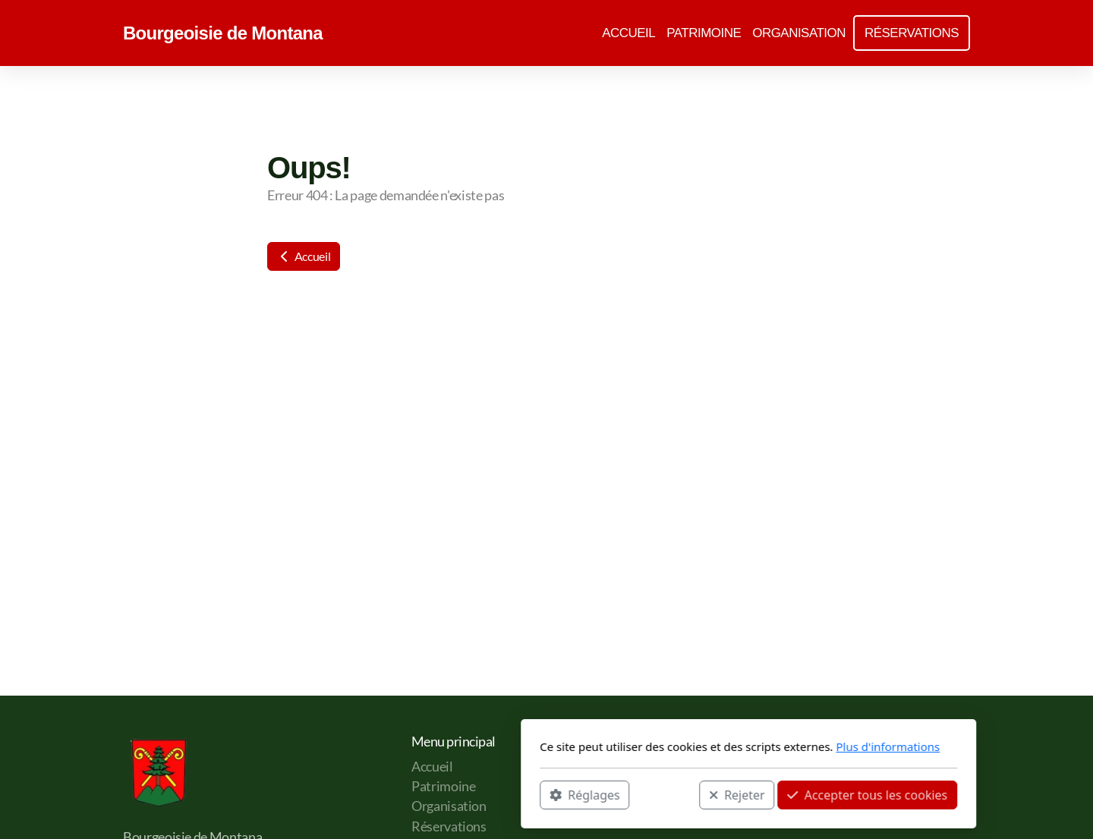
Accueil (303, 256)
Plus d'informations (686, 746)
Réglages (382, 794)
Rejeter (535, 794)
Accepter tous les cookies (665, 794)
